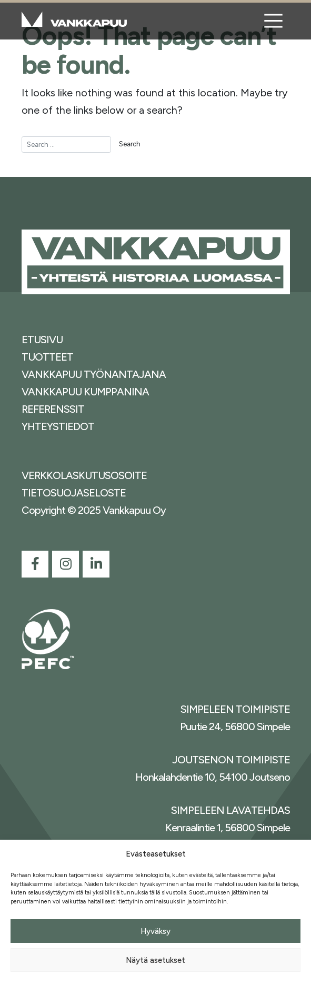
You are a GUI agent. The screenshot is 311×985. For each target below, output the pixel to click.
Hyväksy (155, 931)
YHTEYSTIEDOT (58, 426)
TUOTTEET (47, 357)
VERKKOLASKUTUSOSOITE (84, 475)
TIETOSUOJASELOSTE (74, 492)
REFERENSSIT (53, 409)
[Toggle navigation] (273, 21)
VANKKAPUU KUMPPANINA (85, 391)
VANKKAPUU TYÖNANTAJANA (94, 374)
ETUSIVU (42, 339)
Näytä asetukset (155, 960)
